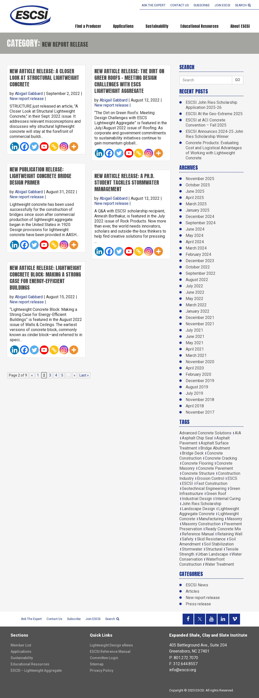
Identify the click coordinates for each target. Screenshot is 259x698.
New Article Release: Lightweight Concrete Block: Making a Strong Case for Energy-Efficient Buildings (45, 277)
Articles (192, 591)
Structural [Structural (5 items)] (214, 549)
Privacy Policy (101, 670)
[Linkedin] (14, 146)
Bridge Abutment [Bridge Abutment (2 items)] (215, 448)
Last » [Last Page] (84, 375)
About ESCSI (240, 26)
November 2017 (200, 412)
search (243, 5)
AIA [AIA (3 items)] (238, 433)
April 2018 (195, 406)
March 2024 (196, 248)
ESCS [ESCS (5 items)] (232, 478)
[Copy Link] (54, 146)
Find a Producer (88, 26)
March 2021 (196, 355)
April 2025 (195, 197)
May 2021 (194, 342)
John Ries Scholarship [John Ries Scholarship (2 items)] (201, 503)
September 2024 (200, 222)
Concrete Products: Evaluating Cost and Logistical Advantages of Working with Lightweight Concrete (214, 150)
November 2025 (200, 178)
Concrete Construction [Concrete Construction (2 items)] (201, 456)
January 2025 (197, 210)
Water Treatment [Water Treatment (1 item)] (219, 564)
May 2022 (194, 298)
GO (237, 80)
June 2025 (195, 191)
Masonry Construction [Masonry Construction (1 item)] (201, 523)
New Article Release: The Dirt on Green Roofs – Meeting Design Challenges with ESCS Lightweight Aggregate (129, 81)
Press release (198, 604)
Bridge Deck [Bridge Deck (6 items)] (193, 453)
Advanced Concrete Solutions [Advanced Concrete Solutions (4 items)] (205, 433)
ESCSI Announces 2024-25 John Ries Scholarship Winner (214, 134)
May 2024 (194, 235)
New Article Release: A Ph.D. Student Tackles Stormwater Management (126, 182)
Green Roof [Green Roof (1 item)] (216, 493)
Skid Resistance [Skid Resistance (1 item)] (211, 539)
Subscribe (201, 5)
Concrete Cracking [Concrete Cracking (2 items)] (221, 458)
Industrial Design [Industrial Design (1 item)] (197, 498)
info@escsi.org (182, 669)
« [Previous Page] (32, 375)
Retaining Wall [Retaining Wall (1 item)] (229, 534)
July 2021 (194, 330)
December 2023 (200, 260)
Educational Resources (199, 26)
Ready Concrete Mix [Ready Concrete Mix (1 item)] (223, 529)
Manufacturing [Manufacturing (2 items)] (211, 518)
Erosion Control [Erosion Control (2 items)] (210, 478)
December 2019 (200, 380)
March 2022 (196, 305)
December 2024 (200, 216)
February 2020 (198, 374)
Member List (21, 645)
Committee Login (104, 658)
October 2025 (198, 185)
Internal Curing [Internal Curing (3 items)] (228, 498)
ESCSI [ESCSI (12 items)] (187, 483)
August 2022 (197, 279)
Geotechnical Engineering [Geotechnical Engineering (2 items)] (204, 488)
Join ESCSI (222, 5)
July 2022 (194, 286)
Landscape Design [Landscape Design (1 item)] (198, 508)
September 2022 (200, 273)
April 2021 (195, 349)
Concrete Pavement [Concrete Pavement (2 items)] (215, 468)
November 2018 (200, 399)
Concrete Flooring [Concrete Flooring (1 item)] (197, 463)
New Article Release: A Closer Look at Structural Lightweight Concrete (44, 77)
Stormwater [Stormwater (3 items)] (192, 549)
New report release (27, 98)
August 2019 (197, 387)
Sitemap (96, 664)
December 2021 (200, 317)
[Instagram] (63, 146)
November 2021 (200, 323)
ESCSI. (200, 690)
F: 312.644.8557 (183, 663)
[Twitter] (34, 146)
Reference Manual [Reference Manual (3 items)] (198, 534)
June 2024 (195, 229)
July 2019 (194, 393)
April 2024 (195, 241)
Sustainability (156, 26)
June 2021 (195, 336)
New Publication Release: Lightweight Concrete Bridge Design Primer (40, 175)
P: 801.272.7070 (183, 657)
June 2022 (195, 292)
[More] (73, 146)
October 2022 (198, 267)
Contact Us (179, 5)
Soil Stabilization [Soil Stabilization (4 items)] (219, 544)
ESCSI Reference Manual (110, 652)
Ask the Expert (153, 5)
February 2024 (198, 254)
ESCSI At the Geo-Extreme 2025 (214, 113)
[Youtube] (44, 146)
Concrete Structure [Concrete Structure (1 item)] (198, 473)
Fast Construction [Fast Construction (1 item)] (211, 483)
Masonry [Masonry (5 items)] (234, 518)
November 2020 (200, 361)
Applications (123, 26)
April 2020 (195, 368)
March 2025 (196, 204)
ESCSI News (197, 585)
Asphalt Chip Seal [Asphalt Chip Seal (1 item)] (197, 438)
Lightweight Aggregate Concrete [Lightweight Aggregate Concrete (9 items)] (209, 511)
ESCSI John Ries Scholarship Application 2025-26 (211, 105)
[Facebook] (24, 146)
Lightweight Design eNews (111, 645)
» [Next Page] (74, 375)
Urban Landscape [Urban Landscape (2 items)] (213, 554)
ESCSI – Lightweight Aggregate (36, 670)
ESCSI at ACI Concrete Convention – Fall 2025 (206, 123)
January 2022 (197, 311)
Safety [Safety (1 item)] (187, 539)
